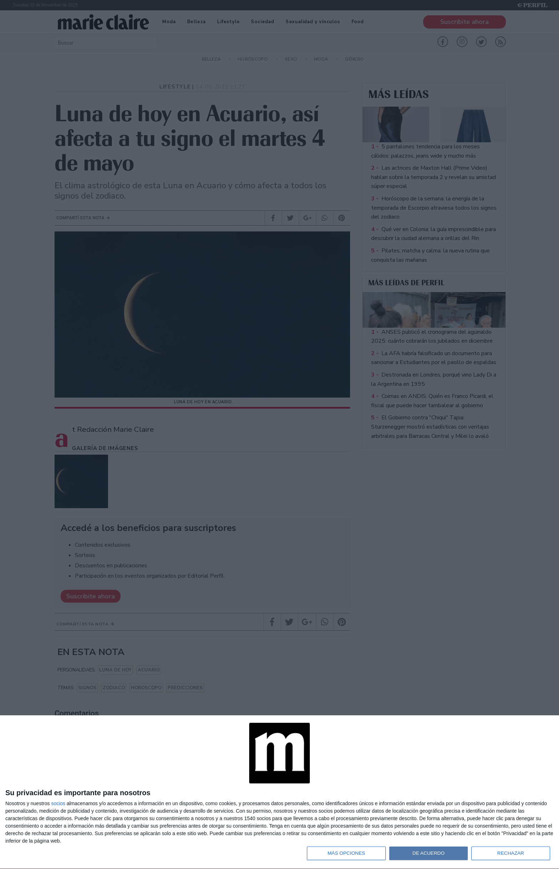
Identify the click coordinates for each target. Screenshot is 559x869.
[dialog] (279, 792)
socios (58, 802)
